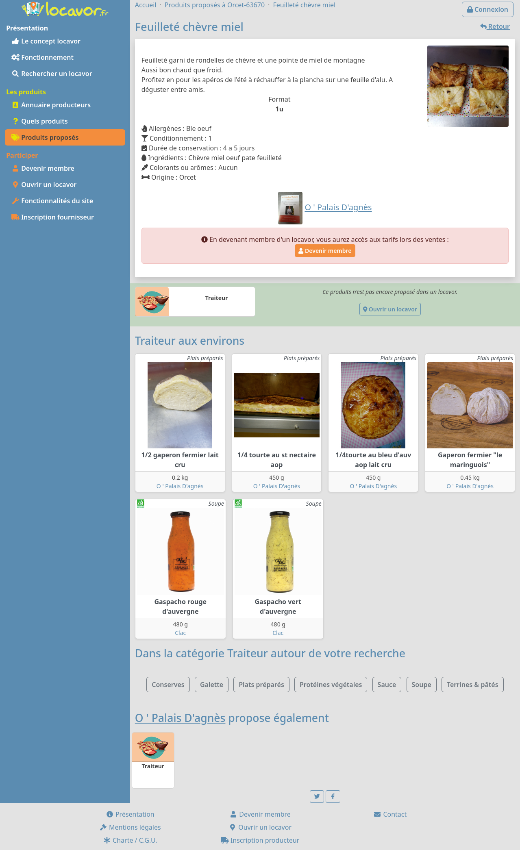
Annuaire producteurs (51, 104)
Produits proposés (44, 137)
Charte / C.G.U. (130, 840)
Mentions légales (130, 827)
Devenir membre (42, 168)
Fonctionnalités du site (52, 200)
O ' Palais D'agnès (180, 486)
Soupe (421, 684)
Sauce (387, 684)
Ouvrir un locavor (43, 184)
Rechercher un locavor (51, 73)
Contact (390, 814)
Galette (211, 684)
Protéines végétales (331, 684)
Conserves (168, 684)
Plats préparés (261, 684)
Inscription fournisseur (52, 217)
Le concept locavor (46, 41)
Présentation (130, 814)
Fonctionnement (42, 57)
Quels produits (39, 121)
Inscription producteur (260, 840)
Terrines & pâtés (472, 684)
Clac (180, 633)
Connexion (487, 9)
